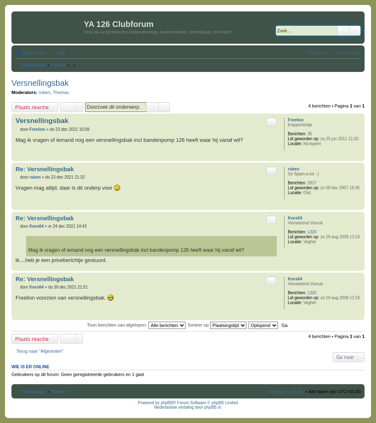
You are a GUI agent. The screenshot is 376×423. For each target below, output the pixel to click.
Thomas (61, 92)
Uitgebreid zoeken (354, 31)
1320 (311, 232)
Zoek (343, 31)
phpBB (167, 403)
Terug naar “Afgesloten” (39, 351)
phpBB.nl (212, 407)
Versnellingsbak (40, 82)
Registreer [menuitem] (317, 52)
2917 (311, 183)
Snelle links (34, 52)
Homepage (33, 391)
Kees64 (295, 218)
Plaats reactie (32, 107)
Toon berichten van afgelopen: (136, 324)
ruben (44, 92)
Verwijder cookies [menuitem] (285, 391)
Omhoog (358, 156)
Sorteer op (217, 324)
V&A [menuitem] (60, 52)
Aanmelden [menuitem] (349, 52)
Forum (58, 391)
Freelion (296, 120)
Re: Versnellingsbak (45, 169)
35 (309, 134)
